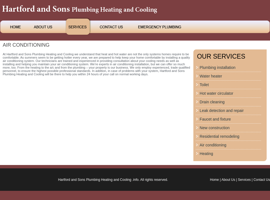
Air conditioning (213, 145)
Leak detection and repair (222, 110)
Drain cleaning (212, 102)
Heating (206, 153)
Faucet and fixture (215, 119)
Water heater (211, 76)
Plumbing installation (217, 67)
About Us (228, 180)
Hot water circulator (216, 93)
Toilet (204, 84)
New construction (215, 128)
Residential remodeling (219, 136)
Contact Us (262, 180)
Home (214, 180)
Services (244, 180)
